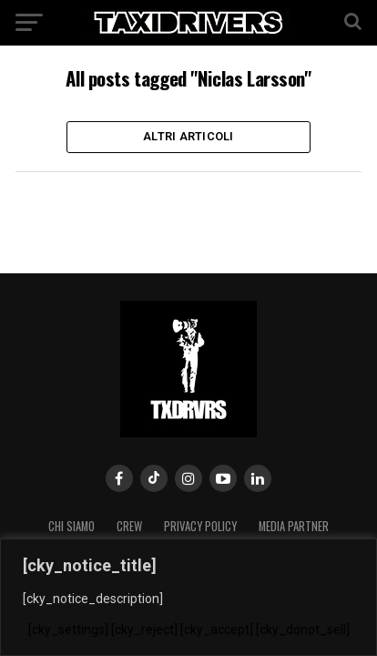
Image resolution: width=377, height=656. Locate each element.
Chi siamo (71, 526)
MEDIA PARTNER (294, 526)
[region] (188, 597)
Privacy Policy (200, 526)
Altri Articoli (188, 136)
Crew (129, 526)
